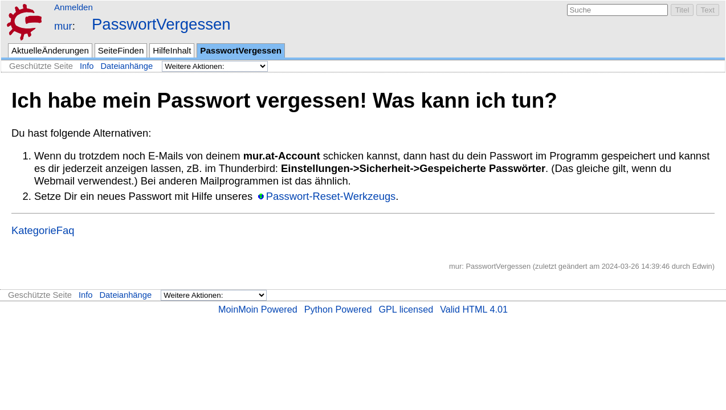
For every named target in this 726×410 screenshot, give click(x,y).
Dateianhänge (127, 66)
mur (63, 26)
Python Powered (338, 309)
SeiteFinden (121, 50)
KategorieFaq (42, 230)
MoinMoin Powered (257, 309)
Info (87, 66)
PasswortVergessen (161, 24)
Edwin (702, 266)
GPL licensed (405, 309)
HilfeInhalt (172, 50)
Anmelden (73, 7)
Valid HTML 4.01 (474, 309)
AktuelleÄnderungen (50, 50)
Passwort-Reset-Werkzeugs (331, 196)
